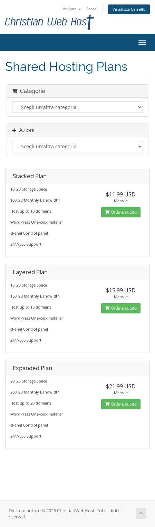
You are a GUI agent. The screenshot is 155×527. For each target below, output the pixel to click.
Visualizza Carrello (129, 9)
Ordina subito (121, 212)
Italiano (72, 8)
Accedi (92, 8)
